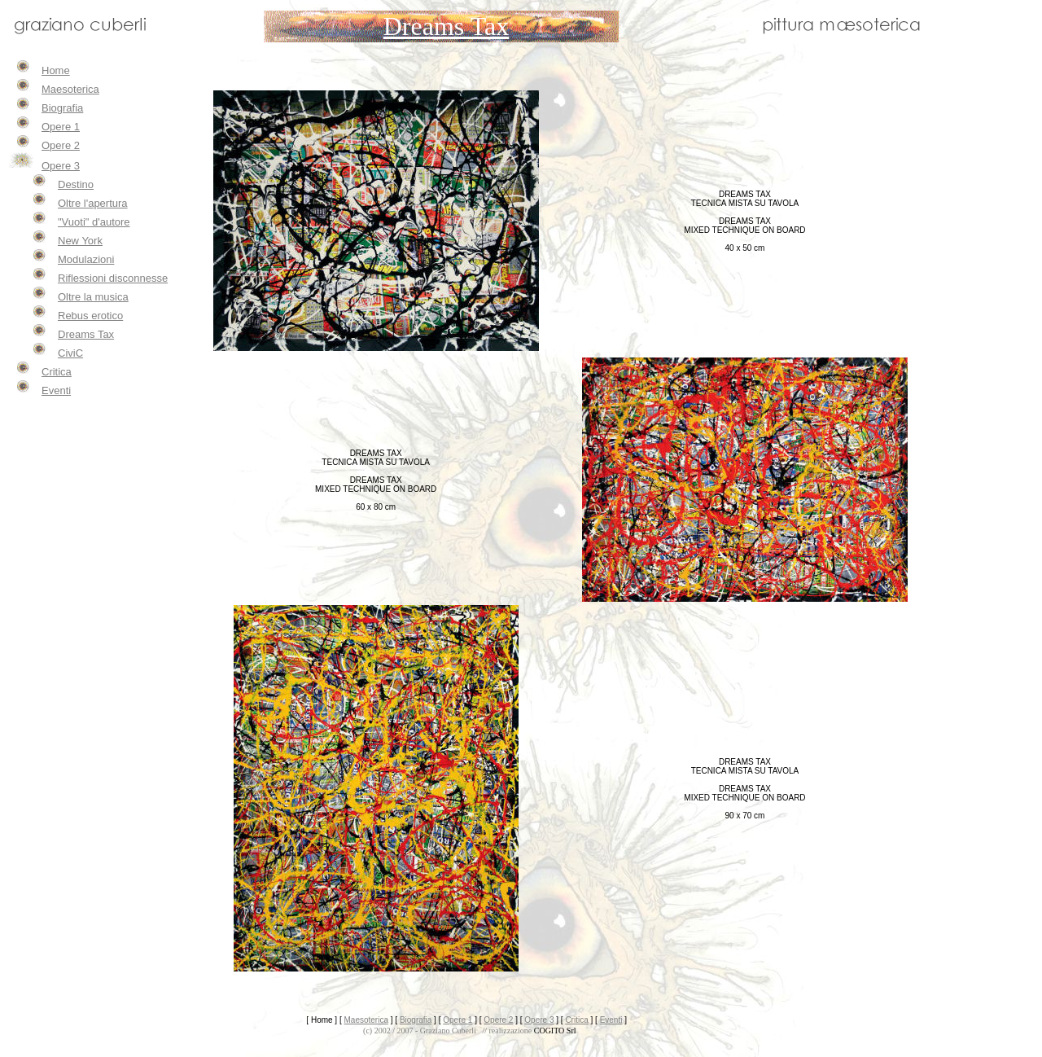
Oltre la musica (93, 297)
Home (56, 70)
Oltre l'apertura (93, 203)
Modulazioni (86, 259)
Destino (76, 184)
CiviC (70, 353)
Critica (57, 372)
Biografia (62, 108)
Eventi (56, 390)
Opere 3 (61, 166)
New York (80, 241)
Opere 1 (61, 127)
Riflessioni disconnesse (113, 278)
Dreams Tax (86, 334)
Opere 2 (61, 145)
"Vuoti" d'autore (94, 222)
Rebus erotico (90, 315)
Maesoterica (70, 89)
